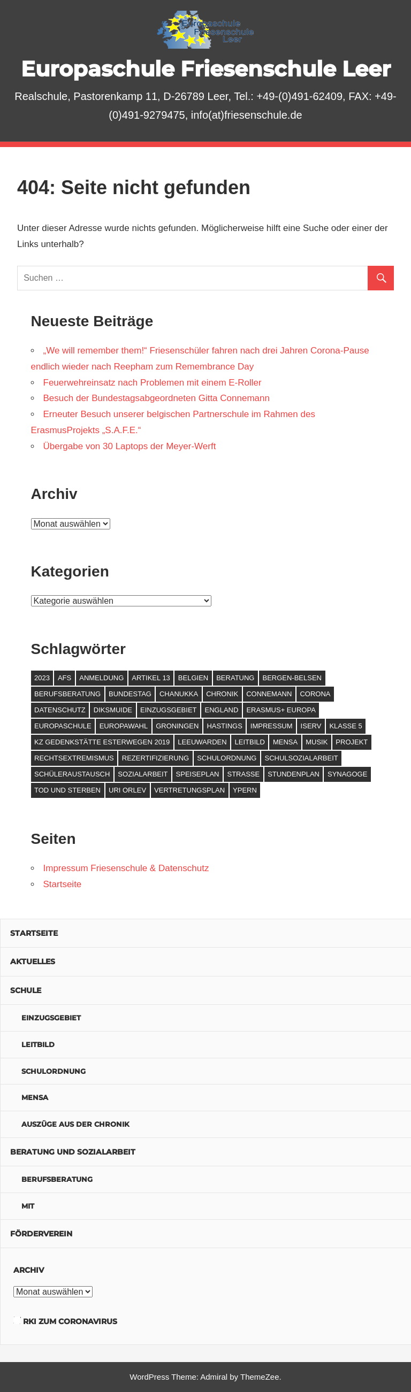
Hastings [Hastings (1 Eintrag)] (224, 726)
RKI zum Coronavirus (70, 1321)
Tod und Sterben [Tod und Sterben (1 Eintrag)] (67, 790)
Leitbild (38, 1044)
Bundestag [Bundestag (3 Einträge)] (130, 694)
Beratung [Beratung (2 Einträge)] (235, 678)
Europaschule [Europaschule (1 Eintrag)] (63, 726)
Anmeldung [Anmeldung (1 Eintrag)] (101, 678)
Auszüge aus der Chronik (75, 1124)
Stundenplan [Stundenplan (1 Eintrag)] (293, 774)
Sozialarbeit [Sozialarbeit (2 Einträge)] (143, 774)
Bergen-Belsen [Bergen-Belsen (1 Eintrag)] (292, 678)
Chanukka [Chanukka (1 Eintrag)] (178, 694)
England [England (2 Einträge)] (222, 710)
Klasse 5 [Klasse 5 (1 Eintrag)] (345, 726)
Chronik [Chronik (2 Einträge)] (222, 694)
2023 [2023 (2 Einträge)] (42, 678)
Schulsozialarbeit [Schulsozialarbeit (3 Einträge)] (301, 758)
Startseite (62, 884)
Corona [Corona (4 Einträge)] (315, 694)
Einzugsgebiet (51, 1017)
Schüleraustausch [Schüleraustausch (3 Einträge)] (72, 774)
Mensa (34, 1097)
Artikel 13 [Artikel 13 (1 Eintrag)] (151, 678)
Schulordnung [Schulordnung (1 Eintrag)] (226, 758)
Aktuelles (32, 961)
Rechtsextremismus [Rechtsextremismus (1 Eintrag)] (74, 758)
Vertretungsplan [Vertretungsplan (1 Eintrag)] (189, 790)
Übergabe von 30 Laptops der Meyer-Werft (129, 446)
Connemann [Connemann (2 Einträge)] (269, 694)
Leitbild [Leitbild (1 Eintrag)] (250, 742)
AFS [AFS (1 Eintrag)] (64, 678)
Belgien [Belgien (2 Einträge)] (193, 678)
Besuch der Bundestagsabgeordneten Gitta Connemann (156, 398)
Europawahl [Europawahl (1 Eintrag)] (124, 726)
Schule (25, 990)
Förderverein (41, 1234)
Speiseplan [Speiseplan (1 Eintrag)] (197, 774)
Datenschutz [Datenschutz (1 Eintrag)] (60, 710)
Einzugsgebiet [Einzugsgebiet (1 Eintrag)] (168, 710)
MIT (27, 1206)
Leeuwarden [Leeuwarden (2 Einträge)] (202, 742)
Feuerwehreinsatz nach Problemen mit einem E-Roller (152, 383)
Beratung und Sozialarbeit (72, 1152)
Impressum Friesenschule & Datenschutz (126, 868)
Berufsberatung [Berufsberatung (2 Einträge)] (67, 694)
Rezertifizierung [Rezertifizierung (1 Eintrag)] (155, 758)
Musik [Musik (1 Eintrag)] (317, 742)
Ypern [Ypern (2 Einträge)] (245, 790)
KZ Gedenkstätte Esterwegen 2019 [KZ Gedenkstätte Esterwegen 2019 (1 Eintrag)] (102, 742)
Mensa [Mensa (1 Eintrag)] (285, 742)
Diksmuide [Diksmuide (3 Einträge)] (113, 710)
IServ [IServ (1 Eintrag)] (311, 726)
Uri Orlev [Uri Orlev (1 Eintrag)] (127, 790)
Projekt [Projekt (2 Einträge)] (352, 742)
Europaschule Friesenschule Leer (206, 69)
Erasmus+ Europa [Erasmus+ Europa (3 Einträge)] (280, 710)
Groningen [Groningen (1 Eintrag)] (177, 726)
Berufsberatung (57, 1179)
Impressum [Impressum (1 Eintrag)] (271, 726)
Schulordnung (53, 1071)
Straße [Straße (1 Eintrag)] (243, 774)
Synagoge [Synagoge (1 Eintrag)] (347, 774)
